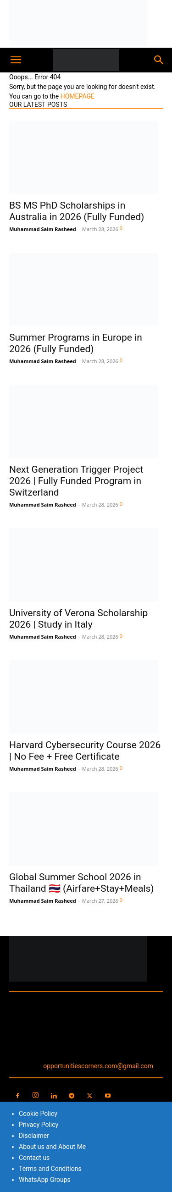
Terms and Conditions (50, 1168)
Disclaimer (34, 1135)
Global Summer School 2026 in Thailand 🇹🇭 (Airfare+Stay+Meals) (81, 883)
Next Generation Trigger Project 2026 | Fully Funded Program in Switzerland (76, 481)
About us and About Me (52, 1146)
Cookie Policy (38, 1113)
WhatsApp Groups (45, 1179)
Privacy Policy (38, 1124)
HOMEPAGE (77, 96)
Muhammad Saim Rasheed (42, 229)
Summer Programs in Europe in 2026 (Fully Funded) (75, 343)
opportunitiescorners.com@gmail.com (98, 1066)
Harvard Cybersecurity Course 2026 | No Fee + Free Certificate (85, 750)
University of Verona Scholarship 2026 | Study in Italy (78, 618)
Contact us (34, 1157)
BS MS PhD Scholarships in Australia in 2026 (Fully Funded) (76, 211)
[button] (15, 60)
